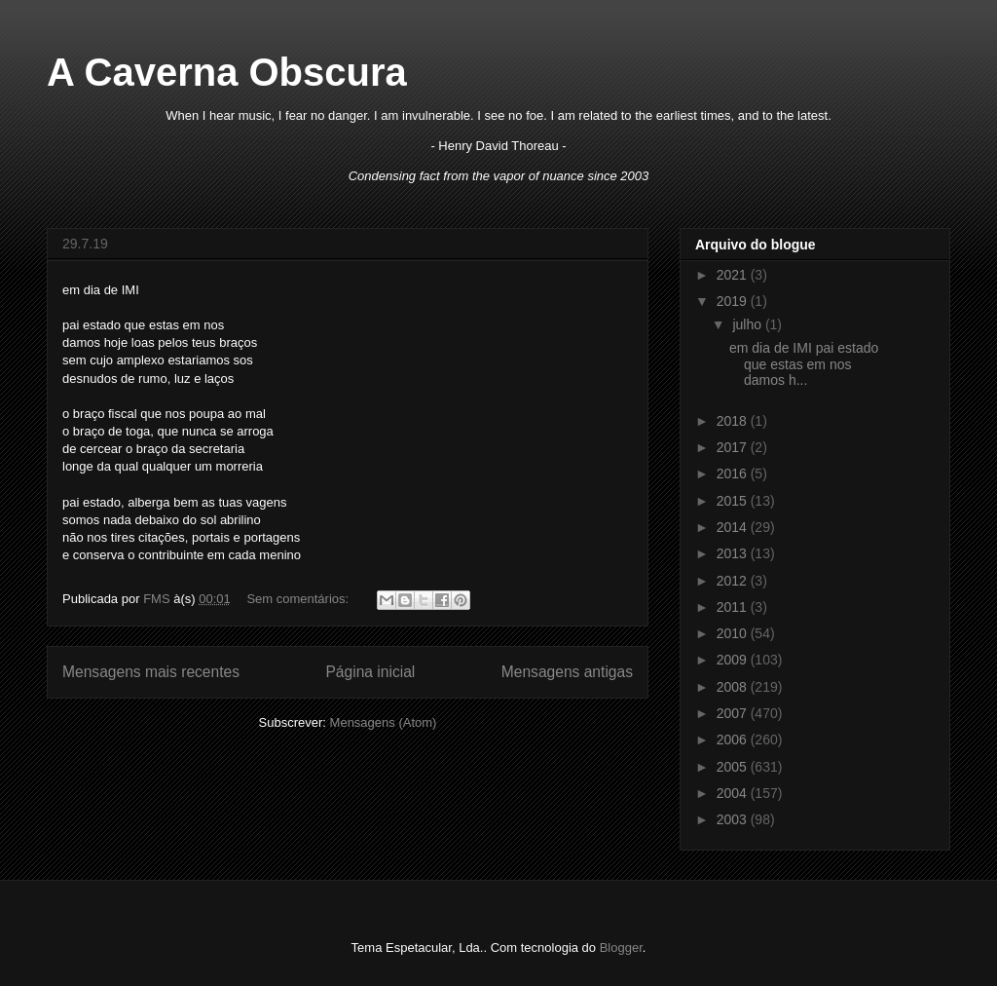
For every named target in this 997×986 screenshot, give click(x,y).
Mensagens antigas (567, 672)
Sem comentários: (298, 598)
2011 (734, 607)
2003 (734, 819)
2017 (734, 447)
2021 (734, 275)
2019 (734, 301)
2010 (734, 633)
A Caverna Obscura (227, 72)
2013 (734, 553)
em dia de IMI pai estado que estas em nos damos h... (803, 364)
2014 (734, 527)
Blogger (621, 947)
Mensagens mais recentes (151, 672)
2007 (734, 713)
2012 (734, 580)
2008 (734, 687)
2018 (734, 421)
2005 (734, 767)
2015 (734, 501)
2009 (734, 659)
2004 (734, 793)
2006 (734, 739)
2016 (734, 473)
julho (748, 324)
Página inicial (370, 672)
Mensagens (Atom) (383, 722)
